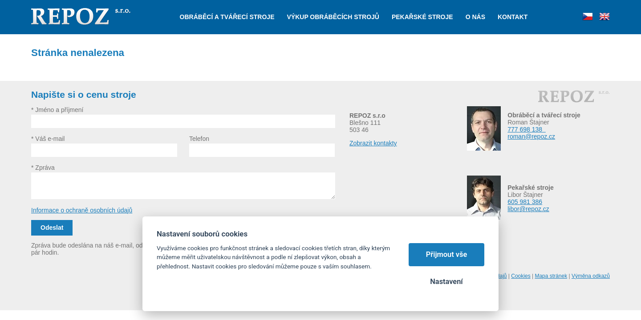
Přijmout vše (446, 254)
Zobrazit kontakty (373, 143)
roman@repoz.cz (531, 136)
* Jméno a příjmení (57, 109)
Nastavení (446, 281)
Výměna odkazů (591, 276)
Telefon (199, 138)
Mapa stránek (551, 276)
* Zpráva (43, 167)
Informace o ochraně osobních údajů (81, 210)
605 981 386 (524, 201)
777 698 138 (526, 129)
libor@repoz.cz (528, 208)
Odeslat (52, 227)
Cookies (520, 276)
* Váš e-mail (48, 138)
